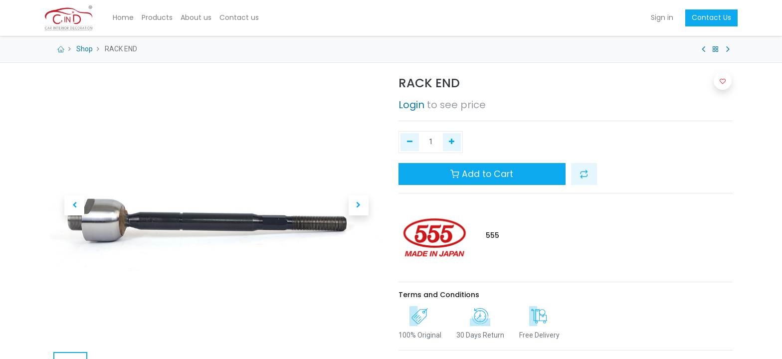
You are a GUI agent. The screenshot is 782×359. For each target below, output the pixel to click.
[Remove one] (409, 142)
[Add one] (452, 142)
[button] (74, 205)
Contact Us (706, 17)
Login (411, 105)
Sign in (657, 17)
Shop (84, 49)
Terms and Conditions (438, 295)
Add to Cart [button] (481, 174)
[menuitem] (128, 18)
